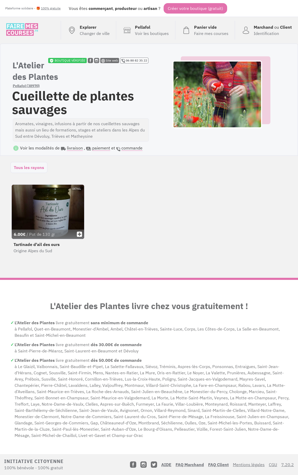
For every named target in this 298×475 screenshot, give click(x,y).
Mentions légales (249, 464)
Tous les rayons (29, 167)
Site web (109, 60)
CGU (273, 464)
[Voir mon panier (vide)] (205, 30)
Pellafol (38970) (26, 85)
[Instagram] (143, 464)
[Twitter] (154, 464)
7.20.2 (287, 464)
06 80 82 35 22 (134, 60)
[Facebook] (133, 464)
